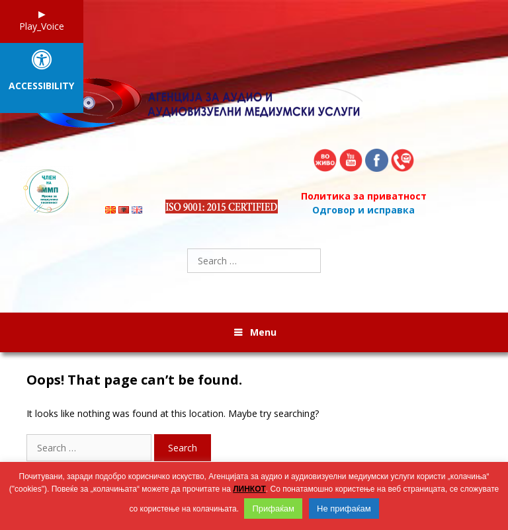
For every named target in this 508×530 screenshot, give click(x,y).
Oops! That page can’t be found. (134, 380)
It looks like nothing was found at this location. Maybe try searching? (172, 413)
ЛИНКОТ (249, 489)
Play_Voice (41, 26)
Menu (263, 332)
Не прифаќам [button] (344, 508)
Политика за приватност (364, 196)
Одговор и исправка (363, 210)
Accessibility (41, 86)
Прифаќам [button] (273, 508)
